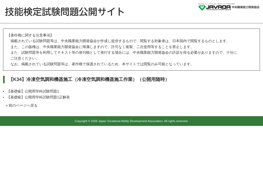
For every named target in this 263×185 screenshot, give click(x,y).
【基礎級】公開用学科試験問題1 (33, 91)
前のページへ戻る (23, 105)
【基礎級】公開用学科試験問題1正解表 (38, 97)
